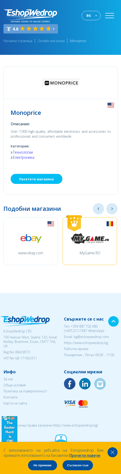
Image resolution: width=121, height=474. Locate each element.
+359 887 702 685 (84, 326)
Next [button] (112, 208)
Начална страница (17, 41)
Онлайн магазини (51, 41)
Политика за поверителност (25, 391)
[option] (30, 241)
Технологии (23, 152)
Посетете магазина (36, 179)
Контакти (10, 397)
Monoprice (78, 41)
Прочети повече (84, 455)
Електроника (23, 157)
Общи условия (14, 385)
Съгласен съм (78, 465)
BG (88, 15)
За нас (8, 379)
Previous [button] (98, 208)
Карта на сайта (15, 403)
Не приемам (42, 465)
